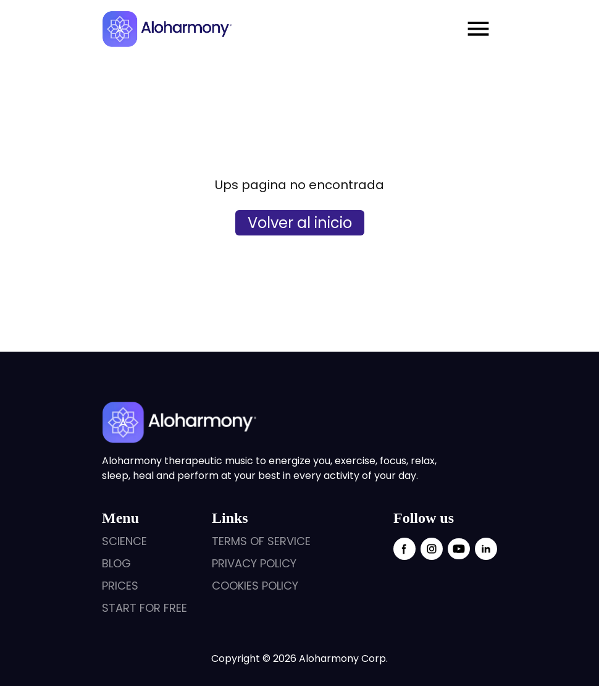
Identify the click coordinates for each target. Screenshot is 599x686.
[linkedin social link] (486, 549)
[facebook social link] (404, 549)
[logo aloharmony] (167, 29)
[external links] (144, 541)
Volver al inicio (300, 223)
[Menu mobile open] (478, 29)
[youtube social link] (459, 548)
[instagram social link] (432, 549)
